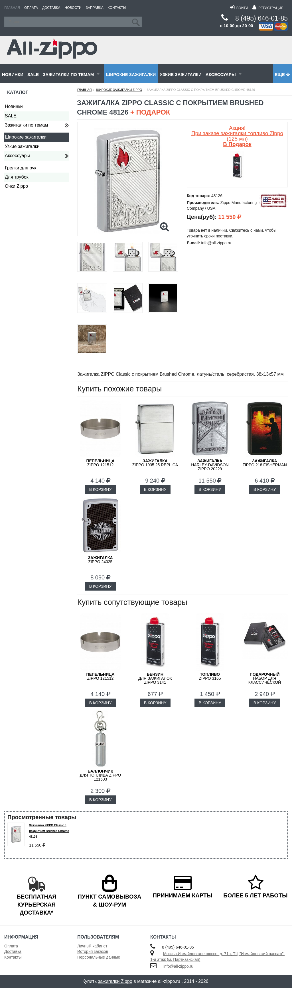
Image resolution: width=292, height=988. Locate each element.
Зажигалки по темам (68, 74)
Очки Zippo (16, 186)
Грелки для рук (20, 167)
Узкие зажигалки (180, 74)
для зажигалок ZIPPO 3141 (155, 678)
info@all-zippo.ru (178, 966)
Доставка (51, 8)
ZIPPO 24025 (100, 559)
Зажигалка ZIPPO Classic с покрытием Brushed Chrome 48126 (49, 831)
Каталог (17, 92)
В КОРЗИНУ (100, 489)
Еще (282, 74)
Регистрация (267, 8)
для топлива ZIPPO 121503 (100, 775)
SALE (33, 74)
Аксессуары (221, 74)
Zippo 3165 (210, 676)
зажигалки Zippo (115, 981)
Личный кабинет (92, 946)
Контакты (117, 8)
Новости (73, 8)
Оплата (31, 8)
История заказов (92, 951)
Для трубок (17, 177)
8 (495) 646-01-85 (261, 18)
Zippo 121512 (100, 463)
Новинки (12, 74)
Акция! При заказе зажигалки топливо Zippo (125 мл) (237, 136)
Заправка (95, 8)
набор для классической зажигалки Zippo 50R (264, 680)
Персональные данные (98, 957)
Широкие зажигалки (131, 74)
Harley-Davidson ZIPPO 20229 (209, 465)
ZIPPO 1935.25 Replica (155, 463)
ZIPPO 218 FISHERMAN (264, 463)
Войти (239, 8)
